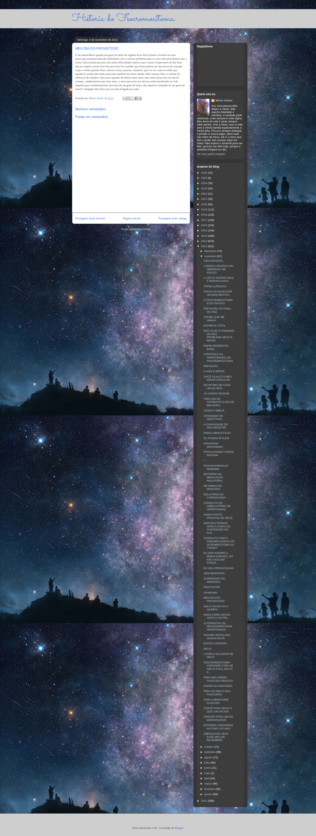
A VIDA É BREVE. (214, 371)
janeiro (208, 794)
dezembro (210, 251)
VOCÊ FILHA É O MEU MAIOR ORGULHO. (218, 378)
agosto (208, 757)
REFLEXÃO (211, 366)
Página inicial (131, 218)
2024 (204, 183)
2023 (204, 188)
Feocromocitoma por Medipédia (216, 467)
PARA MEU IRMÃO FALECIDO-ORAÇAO (218, 679)
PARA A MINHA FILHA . (218, 433)
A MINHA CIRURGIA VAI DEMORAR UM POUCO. (218, 269)
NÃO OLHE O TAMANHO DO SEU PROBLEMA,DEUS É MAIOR (219, 335)
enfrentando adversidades (213, 445)
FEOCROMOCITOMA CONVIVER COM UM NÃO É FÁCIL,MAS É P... (218, 667)
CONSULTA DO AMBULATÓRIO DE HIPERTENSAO (217, 506)
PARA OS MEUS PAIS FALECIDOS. (217, 693)
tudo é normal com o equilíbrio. (216, 608)
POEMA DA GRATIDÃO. (218, 685)
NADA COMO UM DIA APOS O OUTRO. (217, 616)
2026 (204, 172)
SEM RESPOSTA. (214, 573)
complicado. (211, 592)
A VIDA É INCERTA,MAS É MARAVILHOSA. (219, 279)
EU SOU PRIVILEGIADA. (219, 568)
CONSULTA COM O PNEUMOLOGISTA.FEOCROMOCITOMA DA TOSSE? (219, 542)
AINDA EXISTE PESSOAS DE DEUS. (218, 516)
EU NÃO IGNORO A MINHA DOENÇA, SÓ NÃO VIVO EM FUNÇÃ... (218, 557)
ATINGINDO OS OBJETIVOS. (213, 417)
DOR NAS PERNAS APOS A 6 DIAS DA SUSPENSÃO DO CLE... (217, 528)
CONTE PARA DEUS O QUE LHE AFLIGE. (218, 710)
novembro (210, 256)
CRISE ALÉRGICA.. (216, 286)
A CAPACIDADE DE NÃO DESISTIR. (216, 426)
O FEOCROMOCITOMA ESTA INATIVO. (218, 301)
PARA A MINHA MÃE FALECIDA (216, 701)
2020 (204, 204)
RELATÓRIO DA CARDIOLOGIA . (215, 496)
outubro (209, 746)
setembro (210, 752)
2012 (204, 246)
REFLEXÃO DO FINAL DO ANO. (217, 310)
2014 (204, 235)
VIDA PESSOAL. (214, 260)
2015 (204, 230)
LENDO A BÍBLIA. (214, 410)
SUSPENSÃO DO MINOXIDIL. (214, 580)
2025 (204, 177)
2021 (204, 198)
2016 (204, 225)
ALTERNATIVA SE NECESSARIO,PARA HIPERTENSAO (218, 626)
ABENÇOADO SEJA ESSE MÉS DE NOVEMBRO (216, 737)
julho (207, 762)
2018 (204, 214)
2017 (204, 220)
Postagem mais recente (90, 218)
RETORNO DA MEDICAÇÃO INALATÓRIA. (213, 477)
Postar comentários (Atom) (135, 229)
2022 (204, 193)
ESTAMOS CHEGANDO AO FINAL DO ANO (218, 727)
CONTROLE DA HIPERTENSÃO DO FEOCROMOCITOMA (218, 357)
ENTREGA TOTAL (215, 325)
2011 (204, 800)
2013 (204, 241)
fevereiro (209, 789)
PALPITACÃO (212, 587)
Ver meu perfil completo (211, 154)
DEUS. (208, 648)
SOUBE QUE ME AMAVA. (214, 318)
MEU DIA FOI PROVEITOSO (214, 599)
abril (207, 778)
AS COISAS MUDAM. (217, 393)
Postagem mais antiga (173, 218)
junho (207, 767)
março (208, 783)
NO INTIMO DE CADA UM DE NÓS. (217, 386)
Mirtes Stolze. (224, 100)
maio (207, 773)
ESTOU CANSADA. (215, 643)
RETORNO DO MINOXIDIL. (213, 487)
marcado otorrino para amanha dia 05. (217, 636)
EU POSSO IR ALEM (216, 438)
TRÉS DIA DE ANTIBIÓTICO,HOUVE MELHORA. (219, 402)
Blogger (179, 827)
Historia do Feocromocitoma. (124, 18)
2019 (204, 209)
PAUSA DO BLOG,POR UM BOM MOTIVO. (218, 293)
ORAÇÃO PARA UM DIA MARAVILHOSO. (218, 718)
